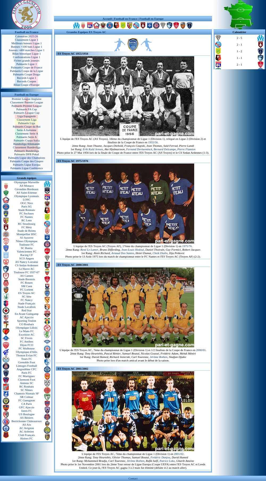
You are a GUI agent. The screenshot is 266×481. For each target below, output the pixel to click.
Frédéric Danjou (160, 457)
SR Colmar (26, 396)
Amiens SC (26, 383)
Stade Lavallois (27, 306)
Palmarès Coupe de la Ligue (26, 70)
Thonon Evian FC (26, 355)
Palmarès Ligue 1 (26, 64)
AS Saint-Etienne (26, 192)
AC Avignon (26, 428)
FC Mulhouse (27, 348)
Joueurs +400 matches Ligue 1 (27, 50)
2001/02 (179, 453)
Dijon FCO (26, 345)
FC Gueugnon (26, 400)
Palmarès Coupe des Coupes (26, 161)
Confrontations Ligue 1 (26, 57)
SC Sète (26, 296)
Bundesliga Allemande (26, 143)
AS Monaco (27, 185)
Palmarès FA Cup (26, 109)
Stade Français (26, 303)
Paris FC (27, 372)
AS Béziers (26, 417)
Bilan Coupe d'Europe (26, 84)
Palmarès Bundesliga (26, 150)
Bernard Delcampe (165, 149)
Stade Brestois (26, 279)
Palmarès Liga (26, 123)
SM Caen (26, 286)
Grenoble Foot (26, 362)
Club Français (26, 435)
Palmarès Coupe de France (26, 67)
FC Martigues (27, 376)
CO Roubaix (26, 324)
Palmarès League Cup (27, 112)
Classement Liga (26, 119)
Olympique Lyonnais (26, 196)
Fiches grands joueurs (26, 60)
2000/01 (201, 350)
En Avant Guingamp (27, 313)
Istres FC (26, 410)
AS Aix (26, 424)
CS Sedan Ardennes (26, 265)
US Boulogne (27, 414)
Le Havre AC (27, 268)
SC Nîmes (27, 390)
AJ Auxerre (26, 237)
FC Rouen (27, 282)
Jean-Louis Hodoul (132, 249)
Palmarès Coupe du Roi (26, 126)
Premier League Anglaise (26, 98)
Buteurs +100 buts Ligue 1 (26, 46)
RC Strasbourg (26, 223)
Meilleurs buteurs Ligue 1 (26, 43)
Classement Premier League (26, 102)
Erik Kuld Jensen (93, 149)
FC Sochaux (26, 213)
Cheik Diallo (160, 253)
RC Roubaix (26, 386)
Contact (133, 478)
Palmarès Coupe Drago (26, 74)
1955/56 (153, 142)
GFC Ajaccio (26, 407)
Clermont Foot (26, 379)
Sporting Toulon (26, 320)
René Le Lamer (89, 249)
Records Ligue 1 (26, 77)
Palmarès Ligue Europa (26, 164)
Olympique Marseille (26, 182)
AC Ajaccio (27, 317)
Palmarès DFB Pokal (26, 154)
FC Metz (27, 227)
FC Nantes (26, 216)
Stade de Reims (27, 230)
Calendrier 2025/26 (26, 36)
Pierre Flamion (186, 149)
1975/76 (187, 246)
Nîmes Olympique (27, 241)
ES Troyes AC (26, 293)
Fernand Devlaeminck (139, 149)
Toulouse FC (26, 244)
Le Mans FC (26, 331)
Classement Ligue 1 (26, 39)
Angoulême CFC (27, 369)
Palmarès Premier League (26, 105)
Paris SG (27, 206)
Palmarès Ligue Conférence (26, 168)
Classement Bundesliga (26, 147)
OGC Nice (26, 203)
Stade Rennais (26, 209)
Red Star (27, 310)
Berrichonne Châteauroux (26, 421)
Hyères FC (26, 438)
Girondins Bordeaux (27, 189)
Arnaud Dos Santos (122, 253)
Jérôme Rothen (158, 356)
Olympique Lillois (27, 327)
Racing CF (26, 254)
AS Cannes (26, 275)
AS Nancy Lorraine (26, 261)
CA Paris (26, 403)
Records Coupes (26, 81)
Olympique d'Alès (26, 351)
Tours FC (26, 358)
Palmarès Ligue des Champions (26, 157)
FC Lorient (26, 289)
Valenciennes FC (26, 251)
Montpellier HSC (26, 234)
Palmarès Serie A (26, 136)
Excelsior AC (27, 334)
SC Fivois (26, 338)
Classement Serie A (26, 133)
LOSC (26, 199)
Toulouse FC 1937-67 (26, 272)
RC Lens (27, 220)
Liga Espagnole (27, 116)
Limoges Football (26, 365)
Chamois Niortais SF (26, 393)
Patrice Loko (167, 460)
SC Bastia (26, 248)
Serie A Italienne (26, 130)
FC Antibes (26, 341)
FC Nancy (27, 299)
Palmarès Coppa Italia (26, 140)
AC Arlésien (26, 431)
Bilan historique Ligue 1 (26, 53)
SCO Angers (26, 258)
